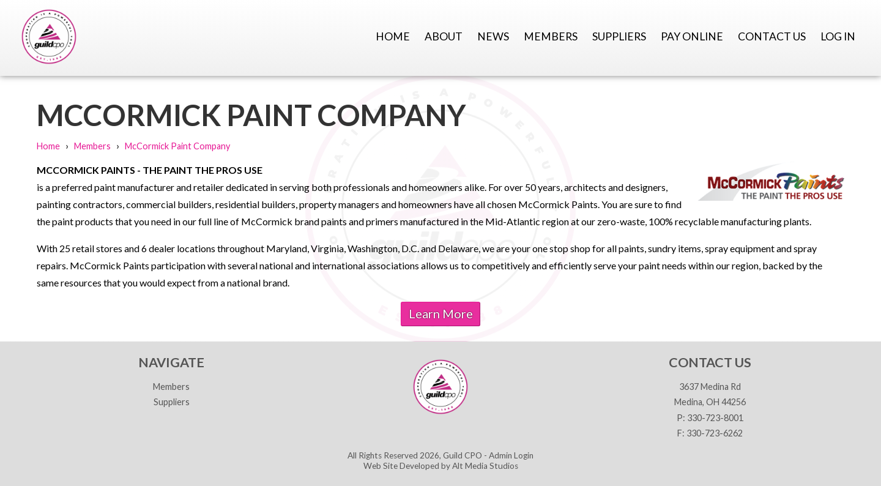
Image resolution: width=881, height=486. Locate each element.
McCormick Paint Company (177, 146)
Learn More (441, 313)
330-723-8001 (715, 418)
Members (551, 36)
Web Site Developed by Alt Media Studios (440, 466)
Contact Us (772, 36)
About (444, 36)
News (493, 36)
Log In (837, 36)
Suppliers (619, 36)
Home (393, 36)
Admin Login (511, 455)
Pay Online (692, 36)
